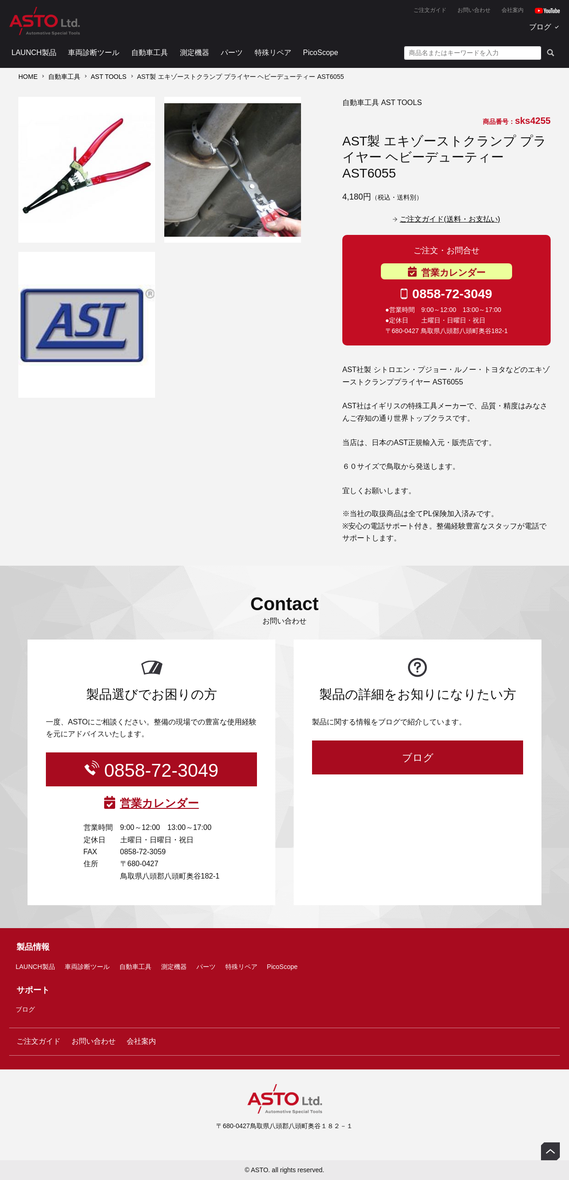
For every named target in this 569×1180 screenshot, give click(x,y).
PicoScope (320, 52)
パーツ (232, 52)
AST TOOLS (109, 76)
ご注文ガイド (429, 10)
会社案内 (513, 10)
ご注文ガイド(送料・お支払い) (450, 219)
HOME (28, 76)
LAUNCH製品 (33, 52)
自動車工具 (149, 52)
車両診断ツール (93, 52)
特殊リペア (273, 52)
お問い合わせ (474, 10)
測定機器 (194, 52)
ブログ (540, 27)
